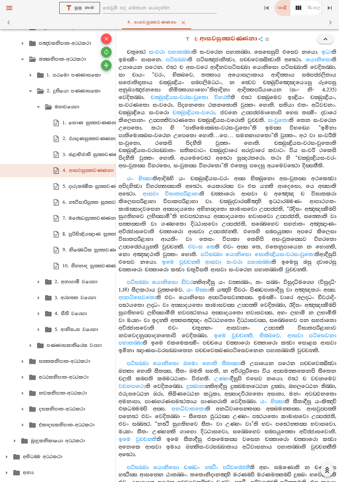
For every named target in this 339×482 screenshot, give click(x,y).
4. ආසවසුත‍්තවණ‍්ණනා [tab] (170, 22)
